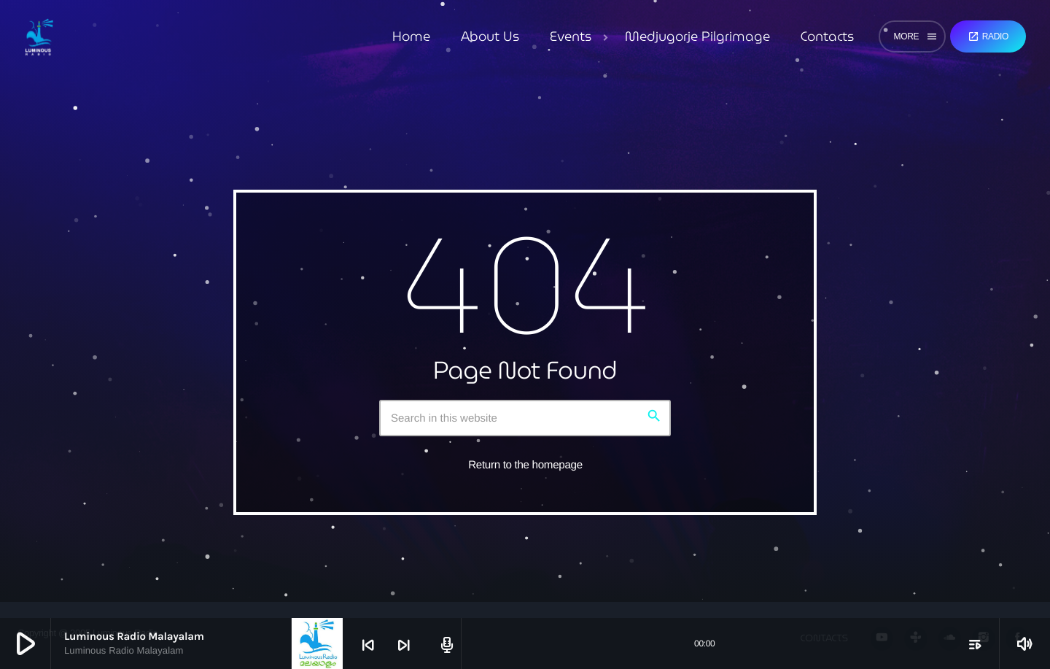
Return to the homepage (525, 465)
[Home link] (39, 36)
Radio (988, 36)
